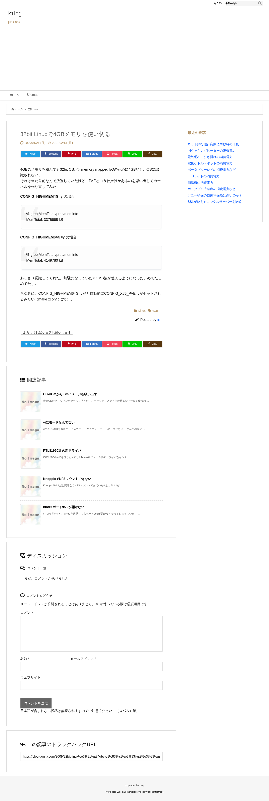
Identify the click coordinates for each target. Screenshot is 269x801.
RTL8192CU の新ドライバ (62, 450)
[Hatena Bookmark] (92, 154)
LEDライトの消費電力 (203, 176)
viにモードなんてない (59, 422)
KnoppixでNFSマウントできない (67, 479)
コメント (27, 613)
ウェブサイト (30, 677)
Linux (34, 109)
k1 (159, 319)
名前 (24, 659)
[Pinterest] (71, 154)
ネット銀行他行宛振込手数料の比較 (213, 144)
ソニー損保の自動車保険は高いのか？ (215, 195)
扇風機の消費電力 (200, 182)
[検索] (260, 3)
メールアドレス (83, 659)
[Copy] (152, 154)
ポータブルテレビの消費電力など (212, 169)
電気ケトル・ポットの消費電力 (210, 163)
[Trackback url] (91, 756)
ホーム (19, 109)
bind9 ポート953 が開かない (63, 507)
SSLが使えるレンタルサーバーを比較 (215, 201)
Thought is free (155, 792)
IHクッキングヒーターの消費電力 (212, 150)
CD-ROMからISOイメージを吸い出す (70, 394)
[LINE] (132, 154)
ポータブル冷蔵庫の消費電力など (212, 189)
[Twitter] (30, 154)
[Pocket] (112, 154)
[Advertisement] (134, 60)
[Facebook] (51, 154)
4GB (155, 310)
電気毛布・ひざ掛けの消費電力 (210, 157)
